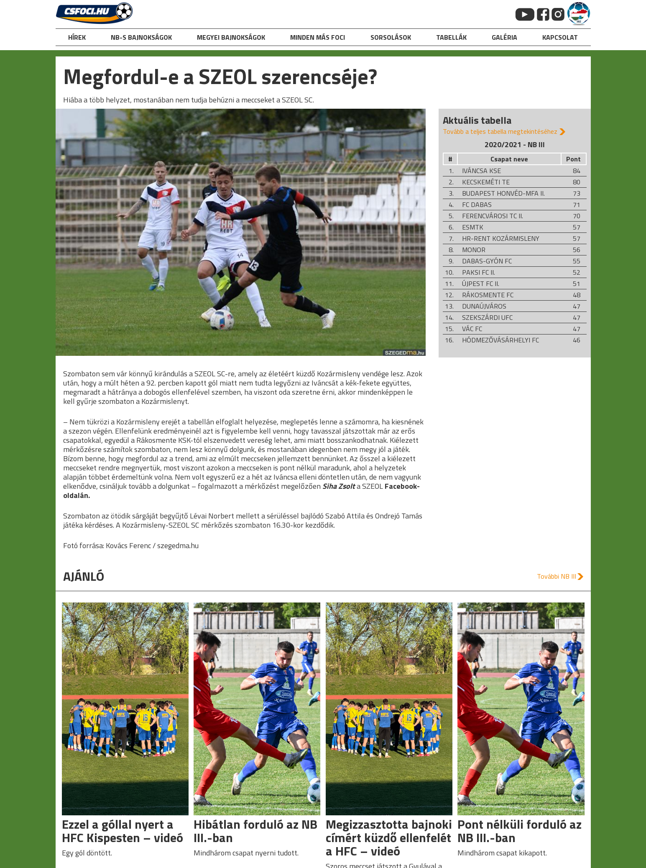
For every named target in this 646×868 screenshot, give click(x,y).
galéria (504, 37)
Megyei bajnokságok (231, 37)
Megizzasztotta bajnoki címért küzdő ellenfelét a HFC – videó (389, 837)
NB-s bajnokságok (141, 37)
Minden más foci (317, 37)
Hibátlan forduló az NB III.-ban (255, 830)
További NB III (556, 576)
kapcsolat (560, 37)
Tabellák (451, 37)
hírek (77, 37)
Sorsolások (390, 37)
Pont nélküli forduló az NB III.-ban (519, 830)
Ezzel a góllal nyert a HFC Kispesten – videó (122, 830)
